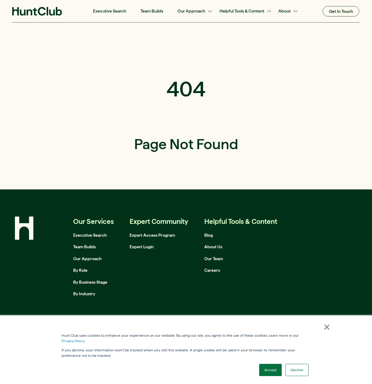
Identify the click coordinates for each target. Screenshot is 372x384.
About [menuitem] (284, 11)
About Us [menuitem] (213, 246)
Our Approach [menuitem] (191, 11)
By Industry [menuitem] (84, 293)
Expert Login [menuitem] (142, 246)
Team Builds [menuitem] (152, 11)
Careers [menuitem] (212, 270)
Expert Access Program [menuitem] (152, 235)
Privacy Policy (73, 341)
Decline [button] (297, 370)
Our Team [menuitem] (213, 258)
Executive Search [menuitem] (109, 11)
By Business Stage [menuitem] (90, 282)
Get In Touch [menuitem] (341, 11)
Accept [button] (270, 370)
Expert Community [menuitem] (159, 221)
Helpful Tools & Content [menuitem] (242, 11)
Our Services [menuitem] (93, 221)
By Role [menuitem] (80, 270)
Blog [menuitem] (208, 235)
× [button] (327, 327)
